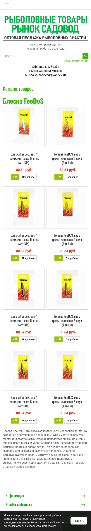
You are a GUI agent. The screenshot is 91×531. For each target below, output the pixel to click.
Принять (79, 520)
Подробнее (28, 177)
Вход (66, 60)
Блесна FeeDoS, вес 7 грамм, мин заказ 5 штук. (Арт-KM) (24, 158)
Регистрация (80, 60)
